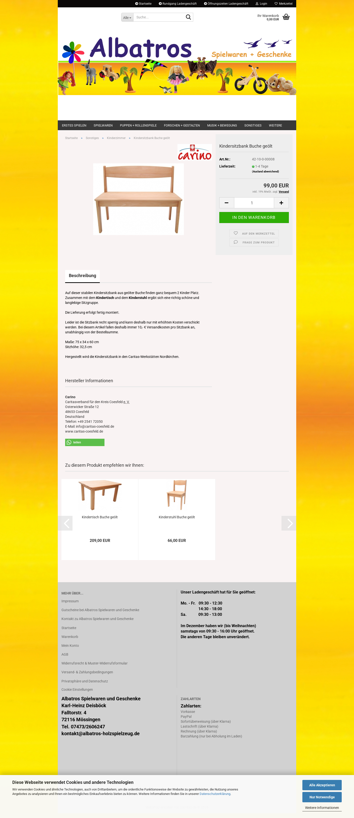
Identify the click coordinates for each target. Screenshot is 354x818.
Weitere (275, 125)
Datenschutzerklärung (215, 794)
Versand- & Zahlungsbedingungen (87, 677)
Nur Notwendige (322, 797)
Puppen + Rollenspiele (138, 125)
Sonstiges (253, 125)
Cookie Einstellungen (77, 694)
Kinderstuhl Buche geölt (177, 522)
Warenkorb (69, 641)
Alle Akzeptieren (322, 785)
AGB (64, 659)
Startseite (143, 3)
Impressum (70, 606)
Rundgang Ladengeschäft (178, 3)
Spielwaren (103, 125)
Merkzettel (284, 3)
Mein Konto (70, 650)
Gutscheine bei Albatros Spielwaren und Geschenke (100, 615)
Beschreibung (82, 280)
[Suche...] (127, 17)
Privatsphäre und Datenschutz (84, 686)
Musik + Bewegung (222, 125)
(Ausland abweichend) (265, 176)
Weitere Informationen (322, 808)
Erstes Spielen (74, 125)
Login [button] (261, 3)
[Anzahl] (254, 207)
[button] (226, 207)
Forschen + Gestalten (182, 125)
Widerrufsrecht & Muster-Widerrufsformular (94, 668)
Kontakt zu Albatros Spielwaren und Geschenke (97, 624)
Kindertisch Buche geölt (100, 522)
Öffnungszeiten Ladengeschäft (226, 3)
